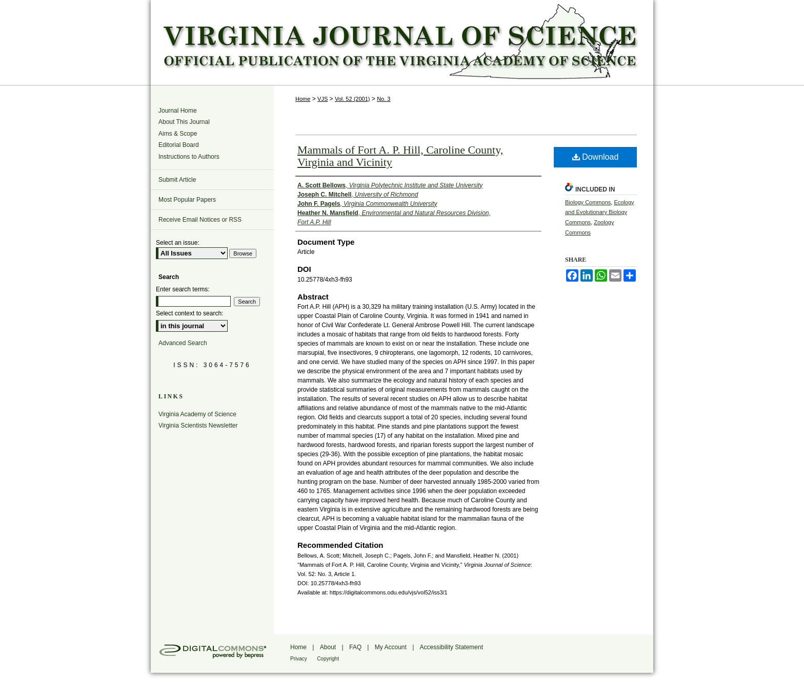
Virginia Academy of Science (197, 414)
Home (302, 99)
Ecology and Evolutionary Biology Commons (599, 212)
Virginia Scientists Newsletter (198, 425)
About (328, 647)
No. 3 (383, 99)
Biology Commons (588, 202)
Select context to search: (189, 313)
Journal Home (177, 110)
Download (595, 157)
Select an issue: (177, 242)
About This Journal (184, 121)
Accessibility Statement (451, 647)
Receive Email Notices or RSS (200, 219)
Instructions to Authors (188, 156)
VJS (322, 99)
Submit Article (177, 179)
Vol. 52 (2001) (352, 99)
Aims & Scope (177, 133)
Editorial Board (178, 144)
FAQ (355, 647)
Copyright (328, 659)
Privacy (298, 659)
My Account (391, 647)
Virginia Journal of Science (402, 42)
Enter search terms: (183, 289)
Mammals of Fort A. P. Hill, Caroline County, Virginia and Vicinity (400, 155)
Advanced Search (182, 343)
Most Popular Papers (187, 199)
